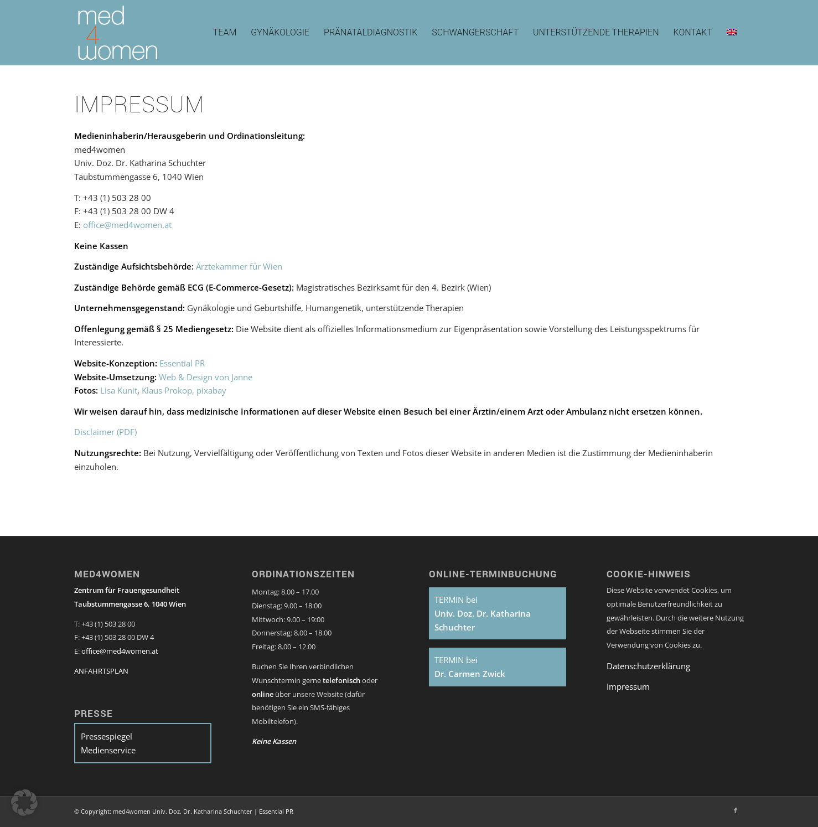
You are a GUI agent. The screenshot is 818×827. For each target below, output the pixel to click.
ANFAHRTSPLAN (101, 671)
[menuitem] (225, 32)
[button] (24, 802)
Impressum (628, 686)
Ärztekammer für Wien (239, 266)
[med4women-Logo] (118, 32)
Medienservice (108, 750)
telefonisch (342, 680)
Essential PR (182, 363)
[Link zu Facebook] (735, 810)
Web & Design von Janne (205, 377)
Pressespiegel (106, 736)
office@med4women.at (127, 224)
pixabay (211, 390)
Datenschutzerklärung (648, 665)
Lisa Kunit (118, 390)
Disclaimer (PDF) (105, 431)
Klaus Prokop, (168, 390)
